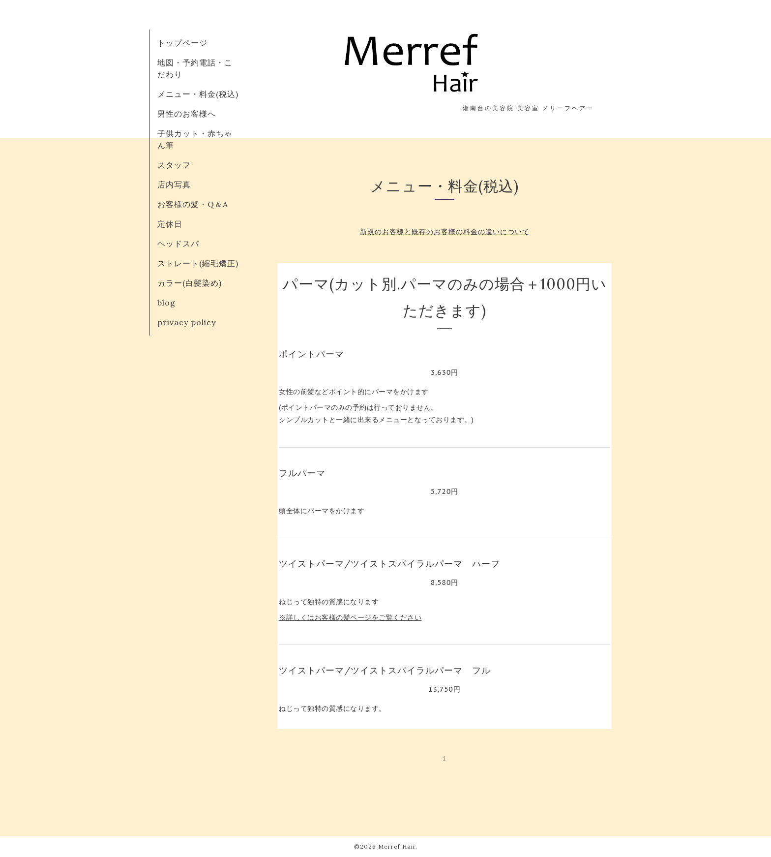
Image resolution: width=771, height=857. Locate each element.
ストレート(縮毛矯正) (197, 263)
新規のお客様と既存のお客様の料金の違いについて (445, 231)
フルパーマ (302, 473)
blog (166, 302)
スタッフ (174, 165)
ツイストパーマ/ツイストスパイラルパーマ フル (385, 670)
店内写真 (174, 184)
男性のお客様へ (186, 114)
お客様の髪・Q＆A (192, 204)
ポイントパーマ (311, 354)
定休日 (169, 224)
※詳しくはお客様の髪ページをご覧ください (350, 617)
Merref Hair (396, 846)
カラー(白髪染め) (189, 283)
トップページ (182, 43)
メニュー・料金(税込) (197, 94)
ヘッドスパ (178, 243)
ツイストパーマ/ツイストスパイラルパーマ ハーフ (389, 563)
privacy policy (186, 322)
